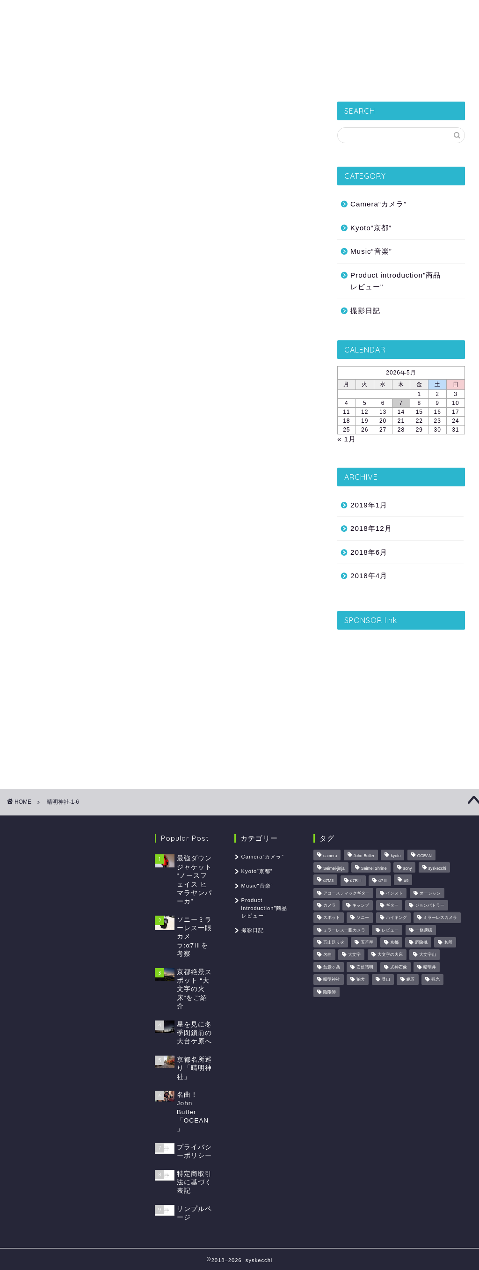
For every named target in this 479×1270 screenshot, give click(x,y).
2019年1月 (368, 505)
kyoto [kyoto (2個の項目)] (395, 856)
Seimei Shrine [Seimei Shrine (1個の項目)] (374, 868)
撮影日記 (112, 77)
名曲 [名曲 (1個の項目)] (327, 955)
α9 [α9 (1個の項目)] (406, 881)
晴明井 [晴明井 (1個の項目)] (429, 967)
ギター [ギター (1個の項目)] (392, 905)
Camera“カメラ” (378, 204)
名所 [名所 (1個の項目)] (448, 942)
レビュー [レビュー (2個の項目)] (390, 930)
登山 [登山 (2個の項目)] (386, 979)
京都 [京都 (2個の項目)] (394, 942)
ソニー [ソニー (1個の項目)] (362, 918)
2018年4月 (368, 576)
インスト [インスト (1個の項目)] (394, 893)
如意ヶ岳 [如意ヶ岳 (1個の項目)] (331, 967)
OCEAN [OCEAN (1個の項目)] (424, 856)
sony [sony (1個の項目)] (407, 868)
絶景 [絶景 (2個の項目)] (410, 979)
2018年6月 (368, 552)
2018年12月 (371, 528)
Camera (325, 77)
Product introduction (250, 77)
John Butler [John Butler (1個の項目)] (364, 856)
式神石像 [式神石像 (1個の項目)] (398, 967)
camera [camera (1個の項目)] (330, 856)
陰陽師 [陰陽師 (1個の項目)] (329, 992)
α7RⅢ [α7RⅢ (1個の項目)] (356, 881)
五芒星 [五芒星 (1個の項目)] (367, 942)
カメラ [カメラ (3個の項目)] (329, 905)
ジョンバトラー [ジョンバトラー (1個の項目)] (429, 905)
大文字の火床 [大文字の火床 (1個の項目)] (390, 955)
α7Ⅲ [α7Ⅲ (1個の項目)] (382, 881)
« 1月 (346, 439)
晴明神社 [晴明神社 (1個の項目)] (331, 979)
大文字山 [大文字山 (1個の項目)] (427, 955)
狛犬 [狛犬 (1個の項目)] (360, 979)
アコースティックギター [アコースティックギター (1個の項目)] (346, 893)
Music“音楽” (371, 251)
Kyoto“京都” (169, 77)
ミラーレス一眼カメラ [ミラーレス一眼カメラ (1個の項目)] (344, 930)
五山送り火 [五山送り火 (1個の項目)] (333, 942)
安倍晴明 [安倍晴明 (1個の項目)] (364, 967)
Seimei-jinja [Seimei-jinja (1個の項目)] (333, 868)
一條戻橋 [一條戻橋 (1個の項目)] (423, 930)
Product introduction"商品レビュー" (395, 281)
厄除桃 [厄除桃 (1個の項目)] (421, 942)
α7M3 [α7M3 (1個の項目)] (328, 881)
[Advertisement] (401, 695)
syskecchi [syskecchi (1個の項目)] (437, 868)
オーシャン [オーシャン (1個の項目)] (430, 893)
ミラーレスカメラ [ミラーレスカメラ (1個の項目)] (440, 918)
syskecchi (239, 33)
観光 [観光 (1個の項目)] (435, 979)
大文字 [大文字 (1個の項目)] (354, 955)
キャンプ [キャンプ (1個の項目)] (360, 905)
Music (372, 77)
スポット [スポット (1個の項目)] (331, 918)
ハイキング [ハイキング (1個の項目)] (396, 918)
